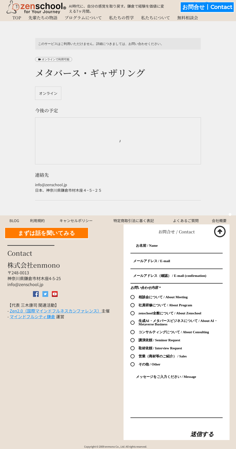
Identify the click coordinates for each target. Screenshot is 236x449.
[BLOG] (14, 220)
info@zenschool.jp (25, 284)
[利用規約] (37, 220)
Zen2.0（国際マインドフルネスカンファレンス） (55, 311)
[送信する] (202, 434)
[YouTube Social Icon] (55, 294)
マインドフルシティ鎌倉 (32, 316)
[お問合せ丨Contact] (207, 7)
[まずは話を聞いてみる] (46, 233)
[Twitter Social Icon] (45, 294)
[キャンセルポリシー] (76, 220)
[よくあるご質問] (185, 220)
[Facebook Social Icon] (36, 294)
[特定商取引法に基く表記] (133, 220)
